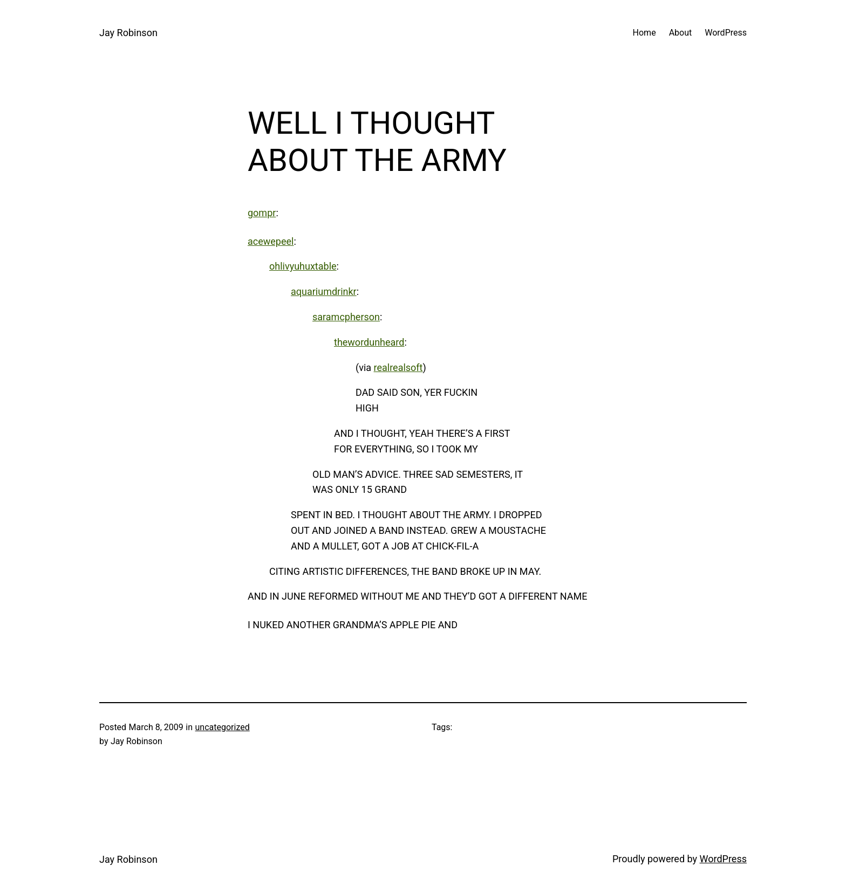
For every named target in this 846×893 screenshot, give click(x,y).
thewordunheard (369, 342)
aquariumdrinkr (324, 291)
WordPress (723, 858)
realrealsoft (398, 367)
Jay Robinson (128, 32)
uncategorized (222, 727)
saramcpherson (346, 316)
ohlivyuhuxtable (303, 266)
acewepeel (271, 241)
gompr (262, 212)
